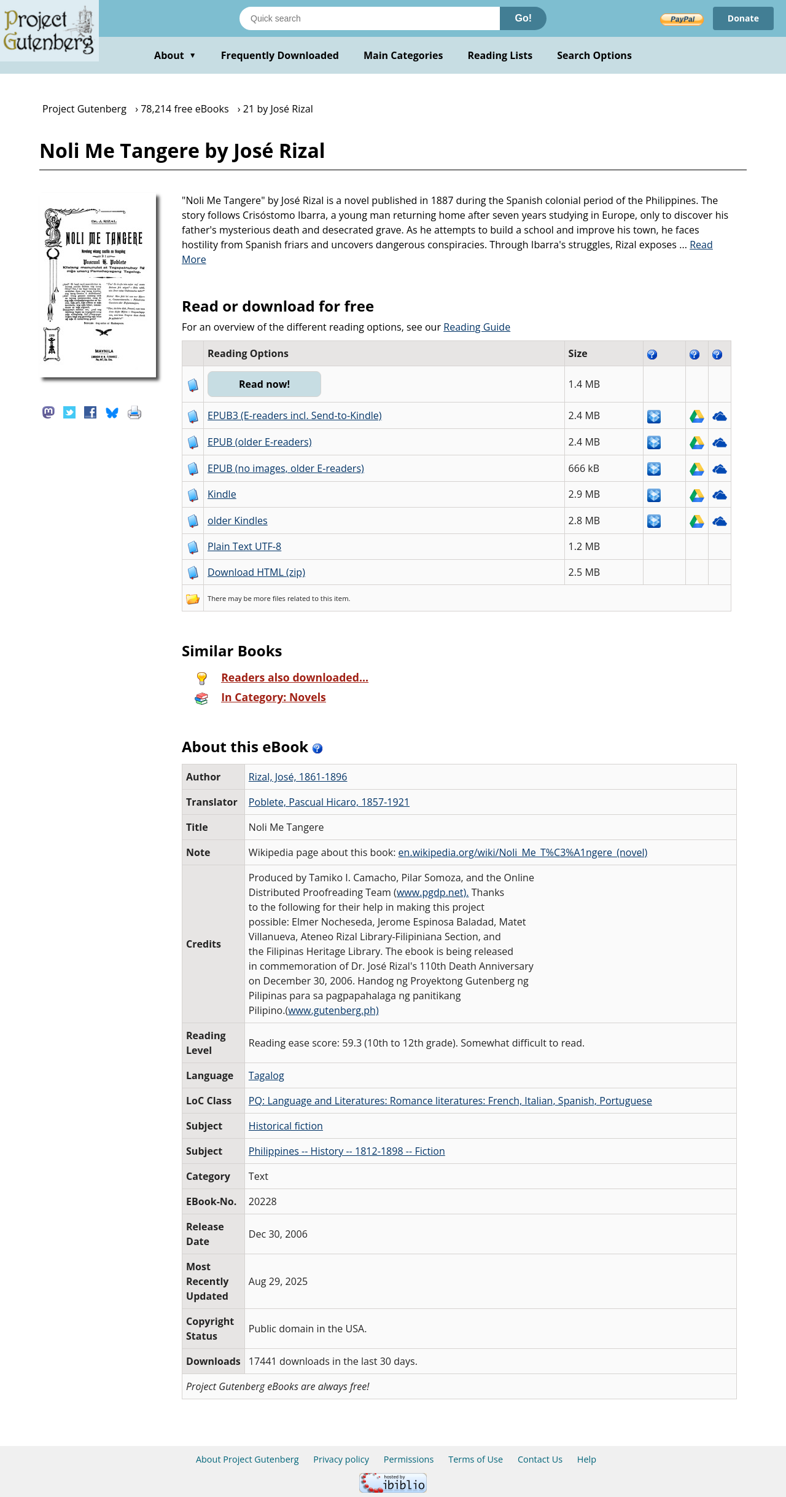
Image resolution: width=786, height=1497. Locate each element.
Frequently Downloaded (280, 55)
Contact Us (540, 1459)
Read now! (264, 384)
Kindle (222, 494)
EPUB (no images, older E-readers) (286, 468)
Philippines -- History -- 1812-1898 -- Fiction (347, 1151)
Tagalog (266, 1075)
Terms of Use (475, 1459)
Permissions (409, 1459)
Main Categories (403, 55)
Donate (743, 18)
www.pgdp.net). (433, 892)
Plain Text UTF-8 (244, 546)
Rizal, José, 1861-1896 (298, 777)
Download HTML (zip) (256, 572)
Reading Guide (476, 327)
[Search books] (369, 18)
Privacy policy (341, 1459)
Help (586, 1459)
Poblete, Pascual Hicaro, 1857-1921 (329, 802)
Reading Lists (500, 55)
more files (270, 598)
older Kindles (238, 520)
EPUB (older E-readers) (259, 442)
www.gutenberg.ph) (333, 1010)
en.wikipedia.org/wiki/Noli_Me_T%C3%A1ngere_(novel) (523, 852)
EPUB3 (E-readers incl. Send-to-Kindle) (295, 415)
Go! (523, 18)
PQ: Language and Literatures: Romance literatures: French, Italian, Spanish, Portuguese (450, 1100)
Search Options (594, 55)
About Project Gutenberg (247, 1459)
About (175, 55)
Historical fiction (286, 1126)
